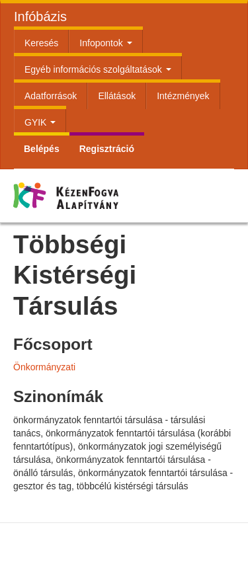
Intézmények (183, 96)
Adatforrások (50, 96)
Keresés (41, 43)
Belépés (42, 148)
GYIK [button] (40, 122)
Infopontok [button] (105, 43)
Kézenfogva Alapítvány (87, 212)
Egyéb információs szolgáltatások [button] (97, 69)
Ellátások (117, 96)
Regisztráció (106, 148)
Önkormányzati (44, 367)
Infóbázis (40, 16)
